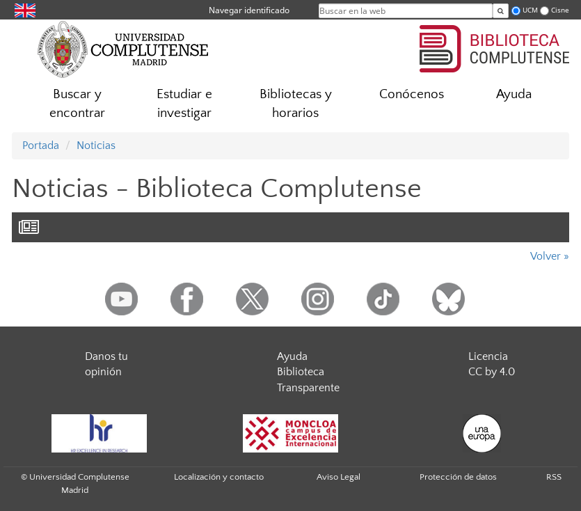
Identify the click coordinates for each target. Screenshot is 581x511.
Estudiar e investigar (184, 103)
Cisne (560, 10)
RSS (554, 477)
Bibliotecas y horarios (296, 103)
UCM (530, 10)
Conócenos (411, 94)
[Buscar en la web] (501, 10)
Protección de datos (458, 477)
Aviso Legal (338, 477)
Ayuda (514, 94)
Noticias (96, 145)
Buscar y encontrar (77, 103)
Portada (40, 145)
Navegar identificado (249, 10)
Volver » (549, 256)
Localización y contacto (219, 477)
